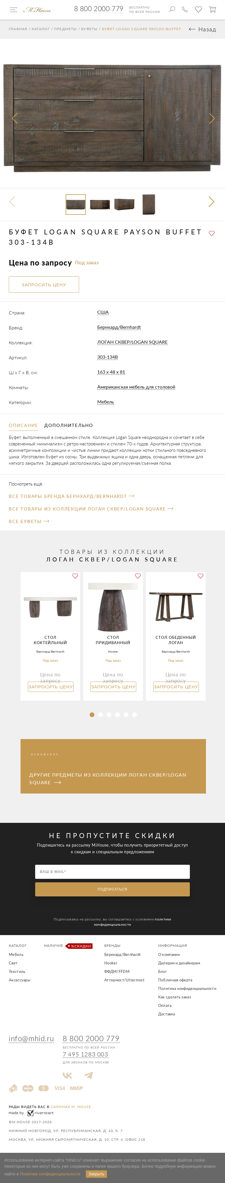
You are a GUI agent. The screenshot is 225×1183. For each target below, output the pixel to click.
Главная (18, 29)
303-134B (107, 357)
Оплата (165, 1005)
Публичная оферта (175, 980)
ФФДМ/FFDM (116, 971)
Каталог (41, 29)
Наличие (67, 946)
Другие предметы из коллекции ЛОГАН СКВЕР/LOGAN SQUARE (107, 778)
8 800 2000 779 (99, 8)
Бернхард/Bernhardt (119, 327)
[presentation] (15, 119)
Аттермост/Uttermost (124, 980)
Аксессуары (19, 980)
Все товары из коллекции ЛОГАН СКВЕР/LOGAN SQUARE (91, 508)
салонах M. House (71, 1106)
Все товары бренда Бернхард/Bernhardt (71, 496)
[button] (212, 202)
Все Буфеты (29, 521)
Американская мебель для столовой (136, 386)
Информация (172, 945)
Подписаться (112, 889)
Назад (207, 29)
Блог (162, 971)
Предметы (65, 29)
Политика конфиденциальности (187, 988)
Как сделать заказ (174, 997)
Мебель (105, 401)
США (103, 312)
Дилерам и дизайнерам (179, 963)
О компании (169, 954)
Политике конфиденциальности (50, 1174)
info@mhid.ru (31, 1038)
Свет (13, 963)
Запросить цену (50, 686)
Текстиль (17, 971)
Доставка (166, 1014)
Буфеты (89, 29)
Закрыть (96, 1174)
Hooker (110, 963)
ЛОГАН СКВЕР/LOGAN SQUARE (132, 342)
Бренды (112, 945)
